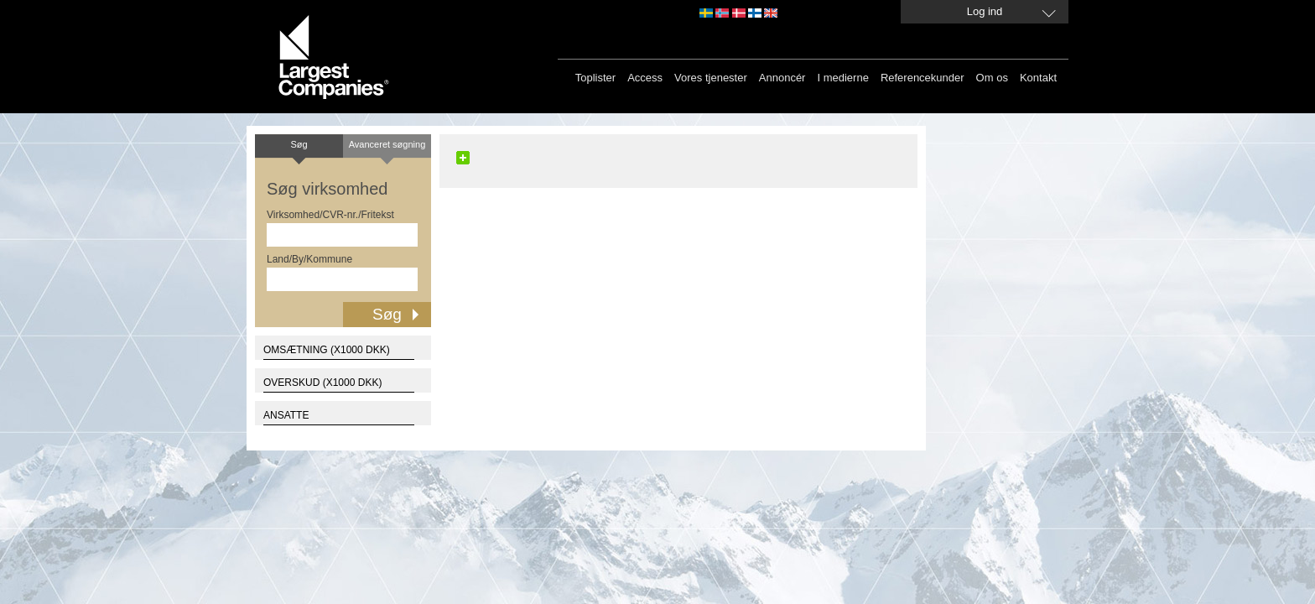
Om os (992, 77)
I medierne (842, 77)
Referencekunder (922, 77)
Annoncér (782, 77)
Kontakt (1038, 77)
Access (645, 77)
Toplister (595, 77)
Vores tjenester (710, 77)
